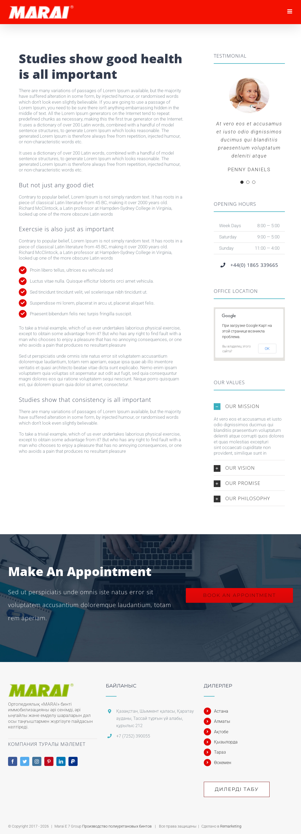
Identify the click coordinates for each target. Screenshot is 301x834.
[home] (42, 686)
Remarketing (230, 826)
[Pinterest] (48, 761)
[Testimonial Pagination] (242, 182)
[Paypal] (73, 761)
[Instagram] (36, 761)
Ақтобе (221, 731)
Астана (221, 711)
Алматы (222, 721)
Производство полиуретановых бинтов (117, 826)
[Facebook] (12, 761)
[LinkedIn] (61, 761)
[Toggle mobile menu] (290, 11)
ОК (267, 348)
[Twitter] (24, 761)
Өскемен (222, 762)
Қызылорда (226, 742)
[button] (249, 406)
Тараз (220, 752)
